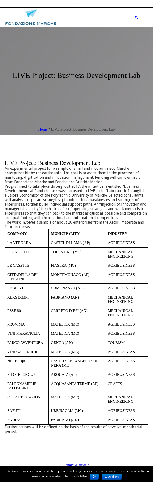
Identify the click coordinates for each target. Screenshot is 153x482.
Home (42, 129)
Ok (94, 476)
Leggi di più (111, 476)
